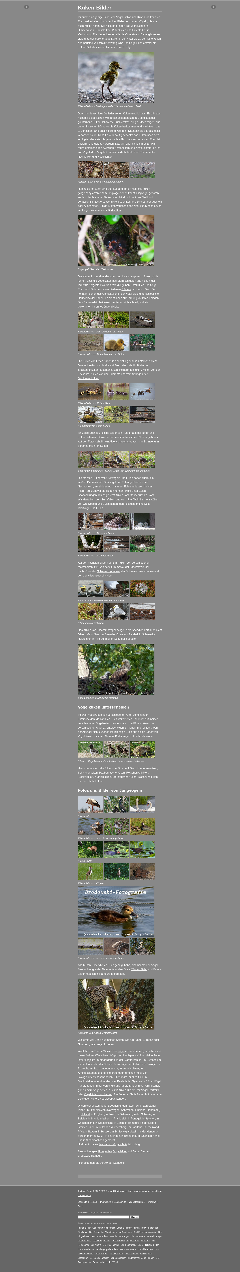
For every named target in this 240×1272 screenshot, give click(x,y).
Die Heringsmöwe (101, 1240)
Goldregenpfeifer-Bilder (107, 1249)
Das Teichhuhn (96, 1232)
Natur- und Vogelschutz (113, 1144)
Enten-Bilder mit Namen (128, 1228)
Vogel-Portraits (150, 1090)
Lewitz (99, 1135)
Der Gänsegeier (118, 1258)
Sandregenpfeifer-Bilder (132, 1245)
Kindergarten (107, 1059)
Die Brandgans (138, 1236)
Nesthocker (85, 156)
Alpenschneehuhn (120, 441)
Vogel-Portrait (132, 1240)
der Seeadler (129, 638)
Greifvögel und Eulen (90, 508)
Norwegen (113, 1110)
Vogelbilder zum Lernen (98, 1094)
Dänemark (153, 1110)
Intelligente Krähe (133, 1055)
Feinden (154, 298)
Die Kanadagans (128, 1249)
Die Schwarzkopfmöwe (135, 1253)
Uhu (129, 499)
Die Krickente (116, 1253)
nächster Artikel (213, 7)
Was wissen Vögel (106, 1055)
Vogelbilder (120, 1151)
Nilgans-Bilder (152, 1245)
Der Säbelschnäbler (99, 1258)
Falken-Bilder (84, 1228)
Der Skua (145, 1240)
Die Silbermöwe (145, 1249)
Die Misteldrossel (86, 1249)
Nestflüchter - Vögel (119, 1236)
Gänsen (126, 289)
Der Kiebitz (96, 1245)
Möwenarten (85, 567)
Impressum (105, 1202)
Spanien (150, 1118)
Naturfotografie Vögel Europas (96, 1044)
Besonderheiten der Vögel (105, 1262)
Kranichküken (103, 776)
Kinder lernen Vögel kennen (141, 1258)
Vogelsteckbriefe (136, 1202)
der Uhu (116, 210)
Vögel (121, 1051)
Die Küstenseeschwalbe (144, 1232)
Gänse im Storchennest (103, 1228)
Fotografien (105, 1151)
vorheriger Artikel (26, 7)
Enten (99, 361)
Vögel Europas (144, 1039)
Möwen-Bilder (139, 969)
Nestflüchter (105, 156)
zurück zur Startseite (112, 1162)
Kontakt (93, 1202)
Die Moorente (118, 1240)
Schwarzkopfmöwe (108, 571)
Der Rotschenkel (111, 1245)
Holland (85, 1114)
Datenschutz (120, 1202)
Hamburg (96, 1155)
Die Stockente (101, 1253)
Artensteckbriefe (87, 1072)
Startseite (82, 1202)
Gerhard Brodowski (115, 1191)
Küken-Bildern (126, 1090)
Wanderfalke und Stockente (118, 1232)
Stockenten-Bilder (99, 1236)
